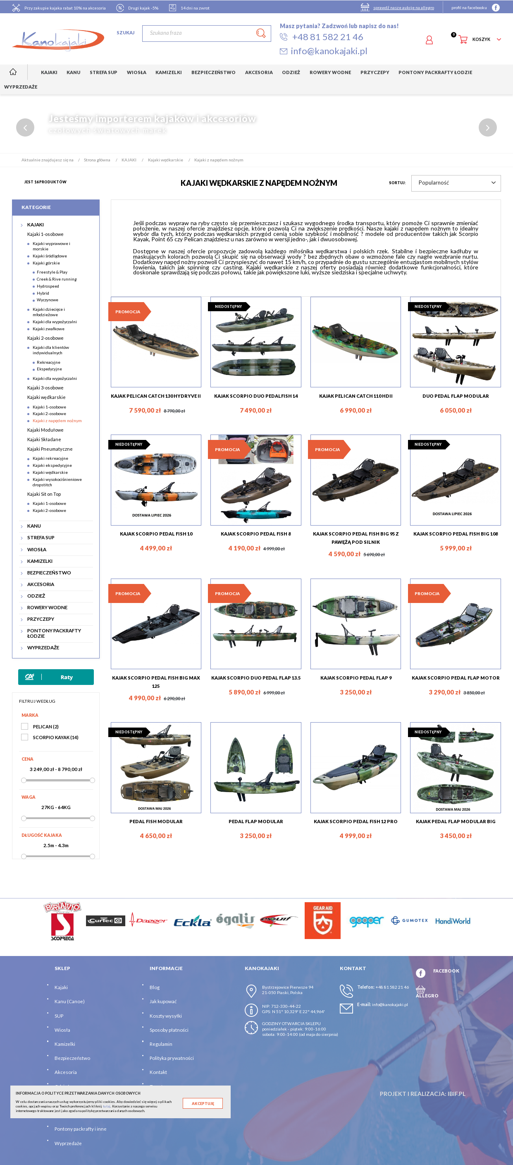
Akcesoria (66, 1072)
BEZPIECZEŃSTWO (49, 572)
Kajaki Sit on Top (44, 493)
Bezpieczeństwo (72, 1058)
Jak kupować (163, 1001)
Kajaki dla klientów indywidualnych (51, 350)
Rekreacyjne (48, 361)
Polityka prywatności (172, 1058)
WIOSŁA (36, 549)
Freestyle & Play (52, 271)
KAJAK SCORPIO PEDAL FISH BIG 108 (455, 533)
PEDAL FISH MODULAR (156, 821)
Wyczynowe (47, 299)
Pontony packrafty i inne (81, 1128)
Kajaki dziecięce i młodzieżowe (49, 312)
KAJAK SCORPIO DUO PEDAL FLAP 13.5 (256, 677)
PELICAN (46, 726)
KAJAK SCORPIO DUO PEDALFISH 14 (256, 395)
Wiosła (62, 1030)
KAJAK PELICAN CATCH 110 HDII (356, 395)
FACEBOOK (446, 970)
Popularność (457, 182)
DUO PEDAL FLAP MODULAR (455, 395)
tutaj (106, 1106)
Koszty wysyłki (166, 1015)
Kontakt (158, 1072)
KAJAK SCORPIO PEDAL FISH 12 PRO (356, 821)
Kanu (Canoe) (70, 1001)
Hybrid (43, 292)
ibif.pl (456, 1093)
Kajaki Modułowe (45, 429)
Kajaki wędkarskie (46, 397)
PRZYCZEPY (40, 619)
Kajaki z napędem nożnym (57, 420)
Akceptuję (203, 1103)
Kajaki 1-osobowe (45, 233)
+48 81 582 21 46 (392, 987)
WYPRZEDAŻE (43, 647)
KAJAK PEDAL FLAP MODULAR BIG (456, 821)
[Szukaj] (206, 33)
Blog (155, 987)
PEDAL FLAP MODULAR (256, 821)
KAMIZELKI (39, 560)
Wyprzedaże (68, 1143)
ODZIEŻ (36, 595)
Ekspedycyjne (49, 368)
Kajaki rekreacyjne (50, 458)
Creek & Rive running (57, 278)
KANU (34, 526)
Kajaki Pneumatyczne (50, 449)
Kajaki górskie (46, 262)
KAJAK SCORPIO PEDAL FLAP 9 (355, 677)
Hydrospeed (48, 285)
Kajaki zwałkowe (48, 328)
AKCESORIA (40, 584)
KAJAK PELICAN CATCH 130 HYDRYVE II (156, 395)
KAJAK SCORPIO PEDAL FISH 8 (256, 533)
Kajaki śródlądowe (50, 255)
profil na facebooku (469, 7)
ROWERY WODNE (47, 607)
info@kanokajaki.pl (390, 1004)
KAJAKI (35, 224)
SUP (59, 1015)
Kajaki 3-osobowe (45, 387)
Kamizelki (65, 1044)
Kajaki (61, 987)
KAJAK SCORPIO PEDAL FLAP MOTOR (456, 677)
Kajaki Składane (44, 439)
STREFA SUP (41, 537)
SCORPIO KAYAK (56, 737)
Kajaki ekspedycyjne (52, 465)
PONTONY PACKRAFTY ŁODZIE (54, 633)
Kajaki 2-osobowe (45, 337)
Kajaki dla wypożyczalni (55, 321)
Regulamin (161, 1044)
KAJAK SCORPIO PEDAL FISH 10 (156, 533)
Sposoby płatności (169, 1030)
